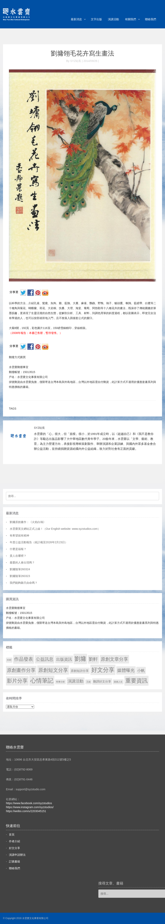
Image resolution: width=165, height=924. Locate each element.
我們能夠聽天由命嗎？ (23, 582)
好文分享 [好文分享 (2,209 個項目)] (102, 669)
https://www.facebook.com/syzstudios (29, 803)
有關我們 (130, 19)
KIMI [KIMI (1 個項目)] (9, 660)
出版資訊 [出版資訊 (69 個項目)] (64, 659)
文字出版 (96, 19)
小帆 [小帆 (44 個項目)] (141, 670)
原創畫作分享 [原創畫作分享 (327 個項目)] (21, 670)
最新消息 (76, 19)
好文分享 (14, 848)
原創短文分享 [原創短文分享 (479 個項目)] (53, 670)
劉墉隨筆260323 (20, 576)
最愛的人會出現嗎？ (22, 562)
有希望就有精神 (19, 535)
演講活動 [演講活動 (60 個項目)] (75, 681)
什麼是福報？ (18, 549)
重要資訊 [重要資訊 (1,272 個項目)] (136, 681)
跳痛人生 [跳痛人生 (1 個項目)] (118, 682)
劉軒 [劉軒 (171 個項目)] (93, 659)
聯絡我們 (150, 19)
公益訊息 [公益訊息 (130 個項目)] (44, 659)
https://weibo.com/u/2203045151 (26, 811)
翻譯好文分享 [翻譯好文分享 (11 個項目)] (102, 681)
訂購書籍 (14, 861)
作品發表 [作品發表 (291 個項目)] (23, 659)
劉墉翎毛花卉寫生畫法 (82, 53)
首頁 (11, 834)
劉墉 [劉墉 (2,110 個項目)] (80, 659)
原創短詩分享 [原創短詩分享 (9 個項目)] (80, 670)
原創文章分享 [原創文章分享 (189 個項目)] (114, 659)
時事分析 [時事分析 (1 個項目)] (60, 682)
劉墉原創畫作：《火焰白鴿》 (28, 522)
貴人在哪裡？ (18, 555)
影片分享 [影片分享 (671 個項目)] (17, 681)
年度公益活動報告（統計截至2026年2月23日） (39, 542)
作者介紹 (14, 841)
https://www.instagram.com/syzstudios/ (30, 807)
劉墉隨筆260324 (20, 569)
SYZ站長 (39, 427)
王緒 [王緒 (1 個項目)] (88, 682)
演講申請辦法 (17, 854)
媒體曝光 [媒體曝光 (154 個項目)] (126, 670)
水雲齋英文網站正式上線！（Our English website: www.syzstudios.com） (55, 528)
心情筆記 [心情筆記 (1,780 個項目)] (41, 680)
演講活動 (113, 19)
